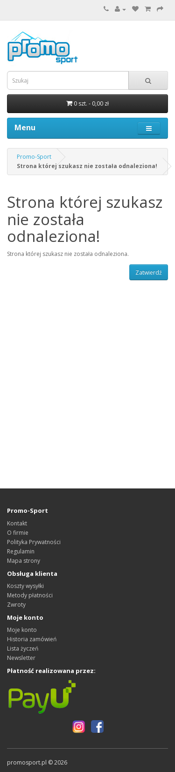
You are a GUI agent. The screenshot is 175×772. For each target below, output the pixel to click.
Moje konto (22, 630)
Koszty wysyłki (25, 586)
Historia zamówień (31, 639)
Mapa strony (23, 561)
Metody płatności (30, 595)
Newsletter (21, 658)
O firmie (17, 533)
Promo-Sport (34, 157)
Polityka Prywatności (34, 542)
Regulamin (21, 551)
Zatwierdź (148, 272)
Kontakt (17, 523)
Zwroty (16, 605)
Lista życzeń (22, 648)
